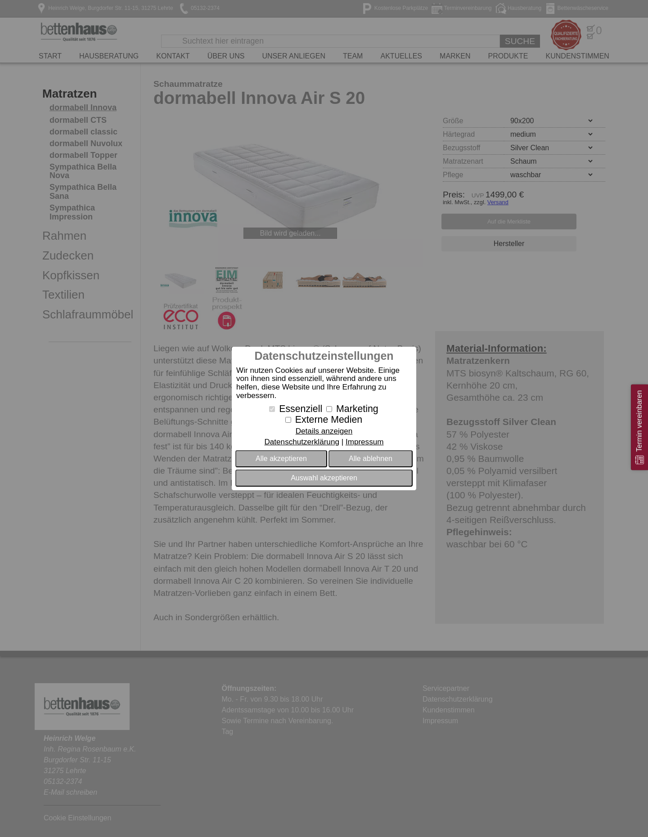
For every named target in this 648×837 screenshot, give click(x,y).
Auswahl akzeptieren (324, 478)
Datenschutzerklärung (301, 442)
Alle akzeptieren (281, 458)
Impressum (365, 442)
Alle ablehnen (370, 458)
